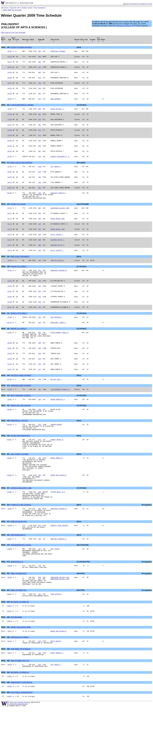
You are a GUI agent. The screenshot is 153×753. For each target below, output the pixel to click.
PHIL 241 (5, 331)
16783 (9, 302)
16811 (9, 635)
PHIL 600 (5, 727)
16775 (9, 247)
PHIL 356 (5, 461)
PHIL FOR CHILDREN (19, 270)
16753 (9, 98)
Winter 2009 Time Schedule (11, 10)
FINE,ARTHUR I (56, 635)
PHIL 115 (5, 170)
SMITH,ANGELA (56, 684)
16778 (9, 264)
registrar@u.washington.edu (18, 749)
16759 (9, 142)
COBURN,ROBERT (56, 449)
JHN (39, 363)
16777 (9, 259)
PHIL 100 (5, 48)
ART (39, 159)
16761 (9, 153)
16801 (9, 465)
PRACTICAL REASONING (21, 170)
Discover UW (15, 8)
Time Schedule (39, 8)
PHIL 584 (5, 717)
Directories (135, 4)
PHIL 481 (5, 612)
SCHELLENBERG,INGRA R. (60, 351)
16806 (9, 561)
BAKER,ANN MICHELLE (58, 505)
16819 (9, 721)
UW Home (4, 8)
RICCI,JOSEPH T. (57, 247)
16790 (9, 363)
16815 (9, 674)
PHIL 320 (5, 397)
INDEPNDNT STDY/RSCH (21, 727)
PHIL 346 (5, 444)
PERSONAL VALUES (19, 444)
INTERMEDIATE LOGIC (20, 581)
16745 (9, 53)
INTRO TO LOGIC (18, 215)
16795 (9, 385)
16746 (9, 58)
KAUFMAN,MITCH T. (58, 253)
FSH (39, 385)
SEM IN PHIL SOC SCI (19, 705)
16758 (9, 136)
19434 (9, 103)
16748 (9, 69)
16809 (9, 604)
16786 (9, 319)
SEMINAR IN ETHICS (19, 680)
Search (127, 4)
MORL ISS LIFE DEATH (20, 428)
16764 (9, 175)
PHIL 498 (5, 659)
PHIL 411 (5, 520)
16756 (9, 125)
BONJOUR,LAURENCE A (58, 575)
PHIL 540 (5, 680)
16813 (9, 653)
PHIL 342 (5, 418)
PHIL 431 (5, 557)
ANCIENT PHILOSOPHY (20, 397)
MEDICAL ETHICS (18, 347)
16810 (9, 616)
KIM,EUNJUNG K (56, 335)
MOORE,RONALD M (57, 486)
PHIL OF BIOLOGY (18, 612)
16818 (9, 709)
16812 (9, 647)
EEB (39, 125)
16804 (9, 524)
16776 (9, 253)
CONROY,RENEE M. (57, 465)
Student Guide (27, 8)
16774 (9, 242)
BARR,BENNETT (56, 103)
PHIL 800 (5, 738)
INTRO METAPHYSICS (20, 461)
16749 (9, 75)
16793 (9, 380)
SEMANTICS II (16, 600)
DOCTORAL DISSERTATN (21, 738)
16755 (9, 119)
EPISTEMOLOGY (17, 571)
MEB (39, 253)
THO (39, 604)
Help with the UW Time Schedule (13, 32)
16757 (9, 130)
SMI (39, 98)
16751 (9, 86)
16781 (9, 285)
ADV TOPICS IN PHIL (19, 481)
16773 (9, 236)
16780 (9, 275)
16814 (9, 663)
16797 (9, 391)
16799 (9, 412)
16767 (9, 191)
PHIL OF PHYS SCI (18, 631)
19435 (9, 422)
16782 (9, 297)
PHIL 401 (5, 481)
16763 (9, 164)
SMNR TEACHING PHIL (20, 669)
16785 (9, 313)
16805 (9, 542)
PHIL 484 (5, 643)
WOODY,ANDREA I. (57, 696)
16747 (9, 64)
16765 (9, 180)
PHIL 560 (5, 692)
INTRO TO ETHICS (18, 281)
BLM (39, 618)
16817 (9, 696)
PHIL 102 (5, 109)
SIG (39, 136)
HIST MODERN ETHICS (20, 418)
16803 (9, 505)
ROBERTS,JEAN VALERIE (59, 561)
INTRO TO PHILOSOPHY (21, 48)
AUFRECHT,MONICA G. (58, 203)
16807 (9, 575)
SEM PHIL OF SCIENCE (20, 692)
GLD (39, 391)
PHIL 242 (5, 347)
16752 (9, 92)
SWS (39, 58)
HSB (39, 524)
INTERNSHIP (16, 659)
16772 (9, 230)
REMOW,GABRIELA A (58, 422)
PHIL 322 (5, 407)
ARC (39, 119)
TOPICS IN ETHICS (18, 331)
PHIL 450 (5, 571)
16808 (9, 586)
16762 (9, 159)
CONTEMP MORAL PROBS (21, 109)
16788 (9, 335)
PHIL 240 (5, 281)
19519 (9, 449)
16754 (9, 114)
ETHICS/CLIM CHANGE (20, 538)
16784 (9, 308)
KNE (39, 53)
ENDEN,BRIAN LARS (58, 230)
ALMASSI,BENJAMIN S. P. (60, 164)
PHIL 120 (5, 215)
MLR (39, 142)
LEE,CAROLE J (56, 175)
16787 (9, 325)
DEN (39, 616)
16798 (9, 401)
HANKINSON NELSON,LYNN (60, 219)
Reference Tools (146, 4)
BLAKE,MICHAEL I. (58, 114)
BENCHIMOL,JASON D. (58, 341)
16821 (9, 742)
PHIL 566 (5, 705)
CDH (39, 64)
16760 (9, 147)
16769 (9, 203)
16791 (9, 368)
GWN (39, 114)
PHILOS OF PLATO (18, 557)
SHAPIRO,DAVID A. (58, 275)
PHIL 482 (5, 631)
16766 (9, 186)
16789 (9, 351)
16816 (9, 684)
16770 (9, 219)
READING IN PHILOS (19, 643)
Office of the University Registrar (19, 748)
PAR (39, 75)
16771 (9, 225)
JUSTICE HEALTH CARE (21, 520)
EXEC (40, 175)
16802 (9, 486)
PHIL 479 (5, 600)
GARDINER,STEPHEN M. (59, 285)
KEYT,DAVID (55, 586)
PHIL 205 (5, 270)
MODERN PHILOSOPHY (20, 407)
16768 (9, 197)
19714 (9, 341)
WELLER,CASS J (56, 401)
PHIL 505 (5, 669)
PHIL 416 (5, 538)
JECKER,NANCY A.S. (58, 524)
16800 (9, 432)
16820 (9, 731)
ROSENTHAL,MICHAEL (58, 53)
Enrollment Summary (123, 26)
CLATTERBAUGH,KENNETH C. (61, 412)
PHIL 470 (5, 581)
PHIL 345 (5, 428)
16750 (9, 81)
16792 (9, 374)
